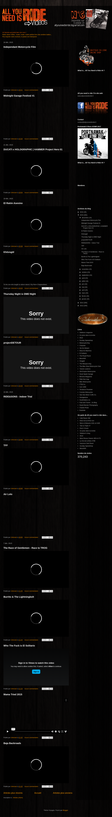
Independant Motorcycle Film (20, 47)
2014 (82, 303)
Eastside (82, 410)
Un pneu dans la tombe (87, 335)
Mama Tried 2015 (13, 694)
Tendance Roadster (86, 389)
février (84, 296)
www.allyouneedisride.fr (86, 96)
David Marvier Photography (88, 405)
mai (83, 287)
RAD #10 (83, 421)
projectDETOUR (12, 342)
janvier (84, 299)
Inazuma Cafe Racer (87, 443)
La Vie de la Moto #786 (87, 441)
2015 (82, 215)
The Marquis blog (85, 364)
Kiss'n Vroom (84, 428)
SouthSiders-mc (84, 400)
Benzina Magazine (85, 376)
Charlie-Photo (84, 408)
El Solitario (83, 353)
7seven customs (84, 369)
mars (84, 293)
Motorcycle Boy (84, 343)
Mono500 (82, 358)
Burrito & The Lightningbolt (19, 597)
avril (83, 290)
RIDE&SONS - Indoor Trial (18, 396)
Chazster (82, 345)
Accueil (37, 793)
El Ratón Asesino (13, 203)
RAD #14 (91, 421)
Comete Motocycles (86, 392)
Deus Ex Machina (85, 351)
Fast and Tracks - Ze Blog (88, 402)
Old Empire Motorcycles (87, 371)
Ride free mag (84, 379)
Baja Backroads (12, 743)
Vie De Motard (84, 348)
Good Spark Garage (86, 374)
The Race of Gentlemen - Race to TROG (25, 548)
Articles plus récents (13, 793)
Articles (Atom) (18, 797)
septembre (85, 275)
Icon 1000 (82, 387)
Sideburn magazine (86, 332)
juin (83, 284)
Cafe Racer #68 (85, 418)
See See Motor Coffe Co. (87, 395)
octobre (84, 272)
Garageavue (83, 397)
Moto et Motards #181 (87, 423)
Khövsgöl (9, 252)
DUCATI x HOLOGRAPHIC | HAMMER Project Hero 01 (33, 149)
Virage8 (82, 361)
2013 (82, 306)
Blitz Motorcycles (85, 382)
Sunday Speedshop (86, 340)
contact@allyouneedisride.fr (87, 122)
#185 (98, 423)
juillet (84, 281)
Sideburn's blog (85, 433)
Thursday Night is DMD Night (20, 294)
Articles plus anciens (62, 793)
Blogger (65, 810)
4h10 (81, 338)
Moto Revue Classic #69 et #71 (90, 438)
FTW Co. (82, 384)
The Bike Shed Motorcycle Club (90, 366)
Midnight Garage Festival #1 (19, 95)
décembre (85, 218)
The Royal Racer (85, 356)
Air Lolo (8, 494)
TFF (6, 445)
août (83, 278)
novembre (85, 269)
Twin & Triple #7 (85, 426)
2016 (82, 212)
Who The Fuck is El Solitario (19, 645)
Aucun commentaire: (31, 90)
